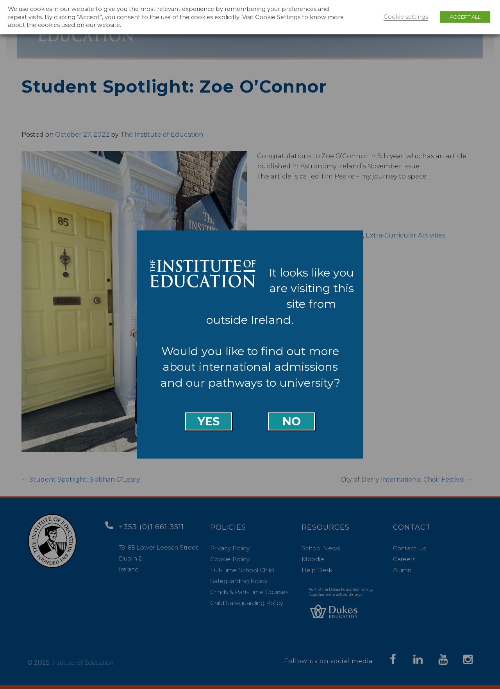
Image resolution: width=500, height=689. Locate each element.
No (291, 421)
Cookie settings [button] (406, 16)
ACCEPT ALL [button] (465, 17)
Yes (209, 421)
